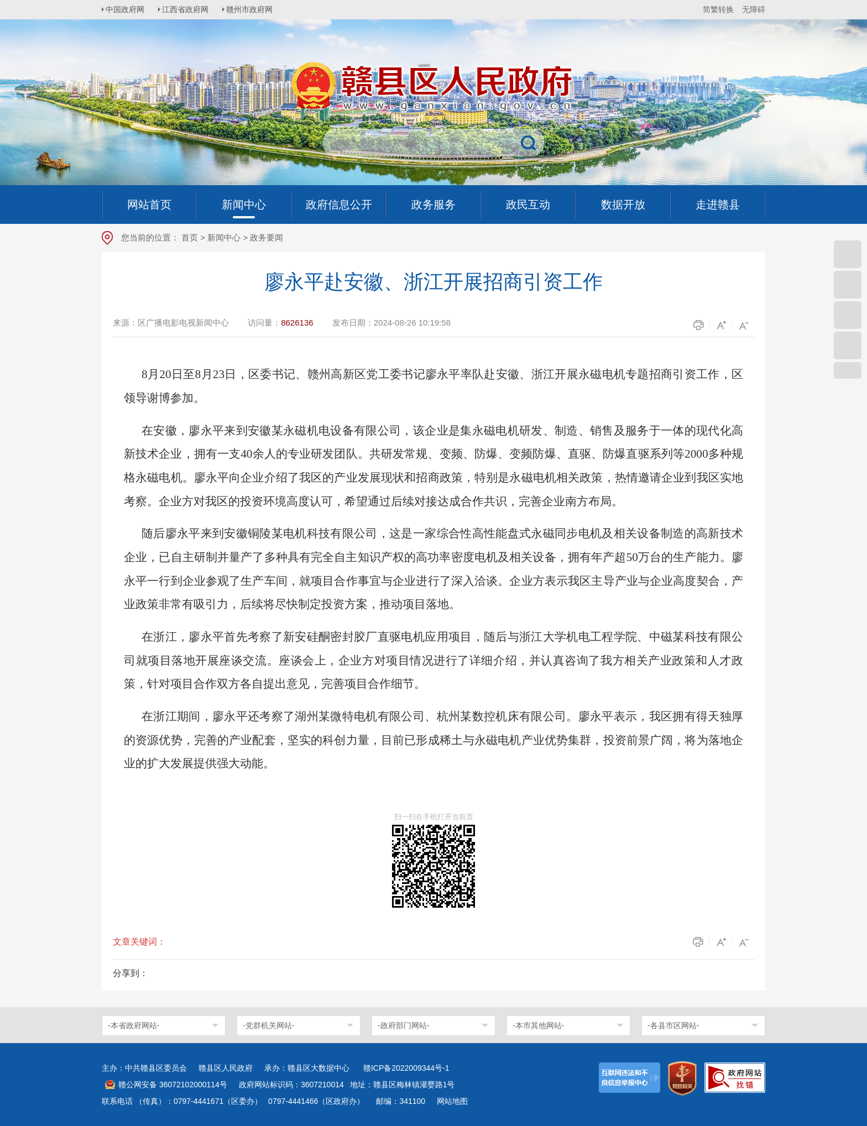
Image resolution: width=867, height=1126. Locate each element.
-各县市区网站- (673, 1025)
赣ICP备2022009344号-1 (406, 1068)
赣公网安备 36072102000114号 (172, 1084)
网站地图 (452, 1101)
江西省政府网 (188, 9)
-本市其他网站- (538, 1025)
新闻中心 (224, 237)
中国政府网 (126, 9)
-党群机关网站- (268, 1025)
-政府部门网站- (403, 1025)
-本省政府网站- (133, 1025)
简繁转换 (718, 9)
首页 (189, 237)
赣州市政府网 (254, 9)
